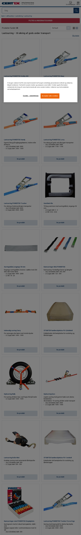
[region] (41, 89)
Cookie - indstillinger (31, 96)
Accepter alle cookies (50, 96)
